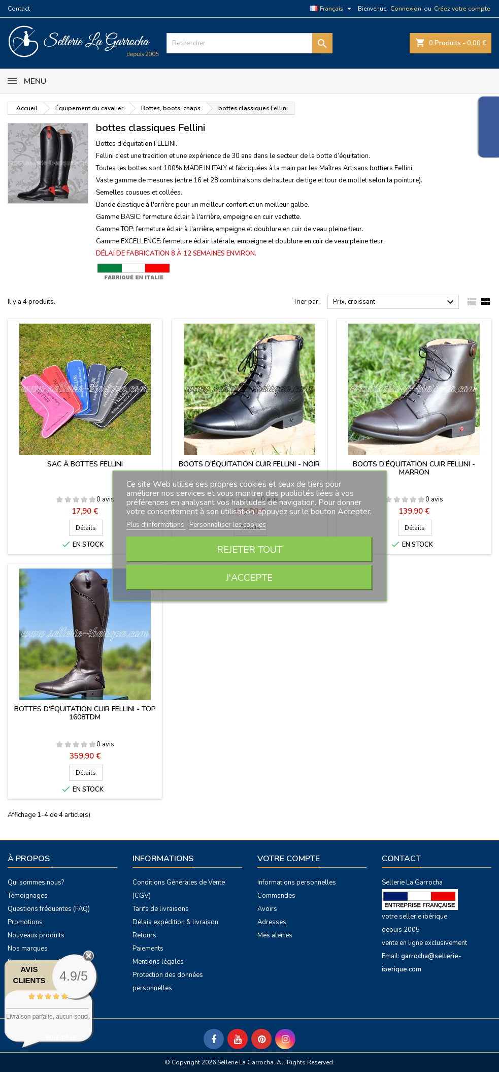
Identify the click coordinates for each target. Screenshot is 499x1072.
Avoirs (267, 908)
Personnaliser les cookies (227, 524)
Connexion (405, 9)
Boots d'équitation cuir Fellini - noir (249, 464)
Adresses (271, 922)
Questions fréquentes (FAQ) (49, 908)
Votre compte (288, 858)
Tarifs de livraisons (160, 908)
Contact (19, 9)
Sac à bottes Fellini (85, 464)
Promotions (25, 922)
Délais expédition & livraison (175, 922)
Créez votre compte (462, 9)
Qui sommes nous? (36, 882)
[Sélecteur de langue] (332, 8)
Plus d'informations (156, 524)
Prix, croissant (394, 302)
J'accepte (249, 578)
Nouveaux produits (36, 935)
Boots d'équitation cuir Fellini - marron (414, 468)
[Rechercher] (250, 43)
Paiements (147, 948)
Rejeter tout (249, 550)
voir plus (61, 1036)
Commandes (276, 895)
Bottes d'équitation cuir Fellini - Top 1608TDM (85, 713)
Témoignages (28, 895)
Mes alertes (274, 935)
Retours (144, 935)
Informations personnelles (296, 882)
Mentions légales (158, 961)
